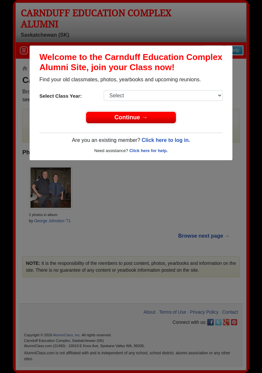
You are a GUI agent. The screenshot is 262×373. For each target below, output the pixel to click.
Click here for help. (148, 150)
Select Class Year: (60, 96)
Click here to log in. (166, 140)
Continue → (131, 117)
